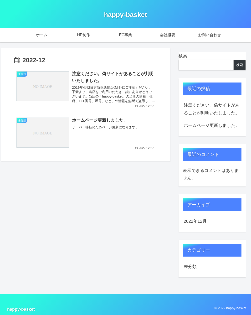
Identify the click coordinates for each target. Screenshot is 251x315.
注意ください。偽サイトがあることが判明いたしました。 (212, 109)
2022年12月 (195, 221)
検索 (183, 55)
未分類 (190, 266)
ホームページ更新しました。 (212, 125)
